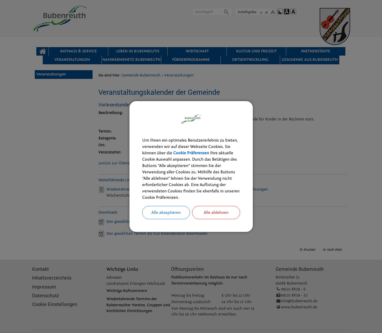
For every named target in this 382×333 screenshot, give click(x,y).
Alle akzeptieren (166, 212)
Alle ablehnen (216, 212)
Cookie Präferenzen (191, 153)
